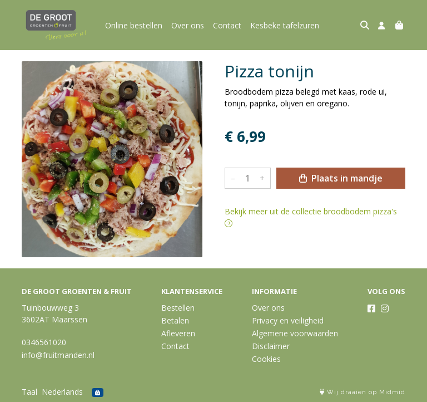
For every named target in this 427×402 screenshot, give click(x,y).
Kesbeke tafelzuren (284, 25)
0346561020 (44, 342)
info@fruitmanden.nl (58, 355)
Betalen (175, 320)
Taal (29, 391)
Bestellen (178, 307)
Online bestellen (133, 25)
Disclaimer (271, 346)
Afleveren (178, 333)
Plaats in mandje (341, 178)
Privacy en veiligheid (288, 320)
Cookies (266, 359)
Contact (227, 25)
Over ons (187, 25)
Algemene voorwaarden (295, 333)
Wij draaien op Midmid (362, 392)
